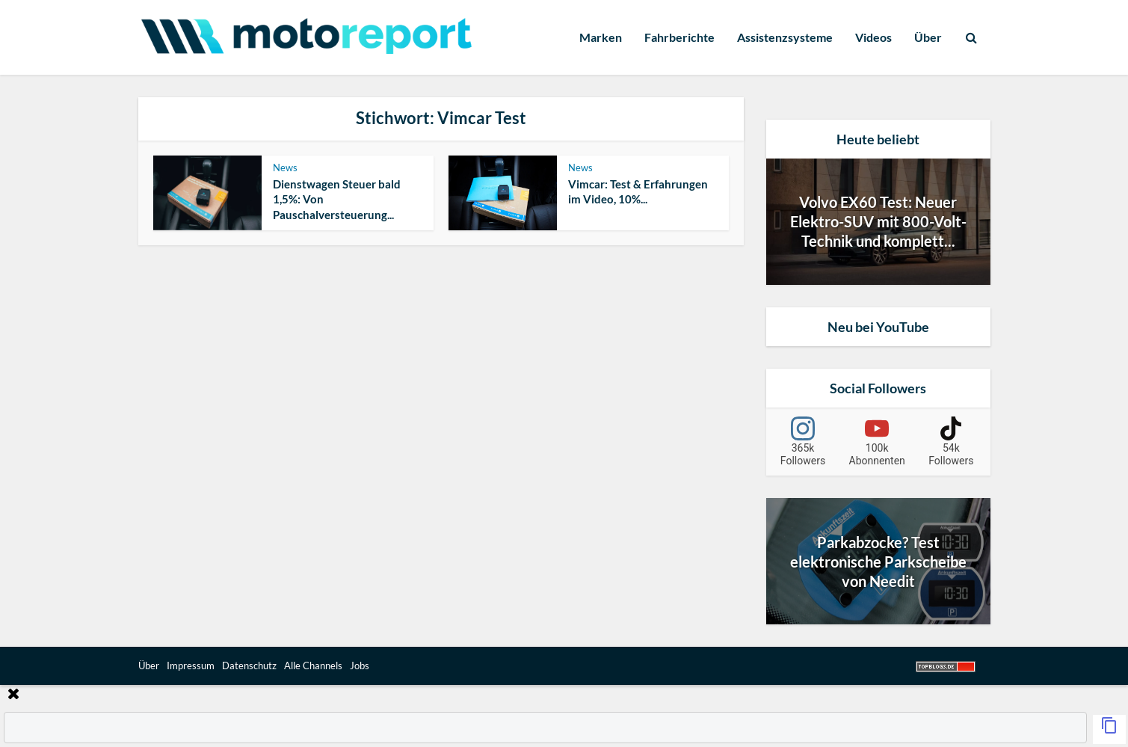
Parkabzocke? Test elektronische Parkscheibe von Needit (878, 561)
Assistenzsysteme (785, 37)
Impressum (191, 665)
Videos (873, 37)
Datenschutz (249, 665)
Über (928, 37)
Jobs (359, 665)
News (285, 167)
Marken (600, 37)
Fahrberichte (679, 37)
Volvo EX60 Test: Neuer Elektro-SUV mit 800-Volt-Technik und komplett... (878, 221)
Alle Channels (313, 665)
